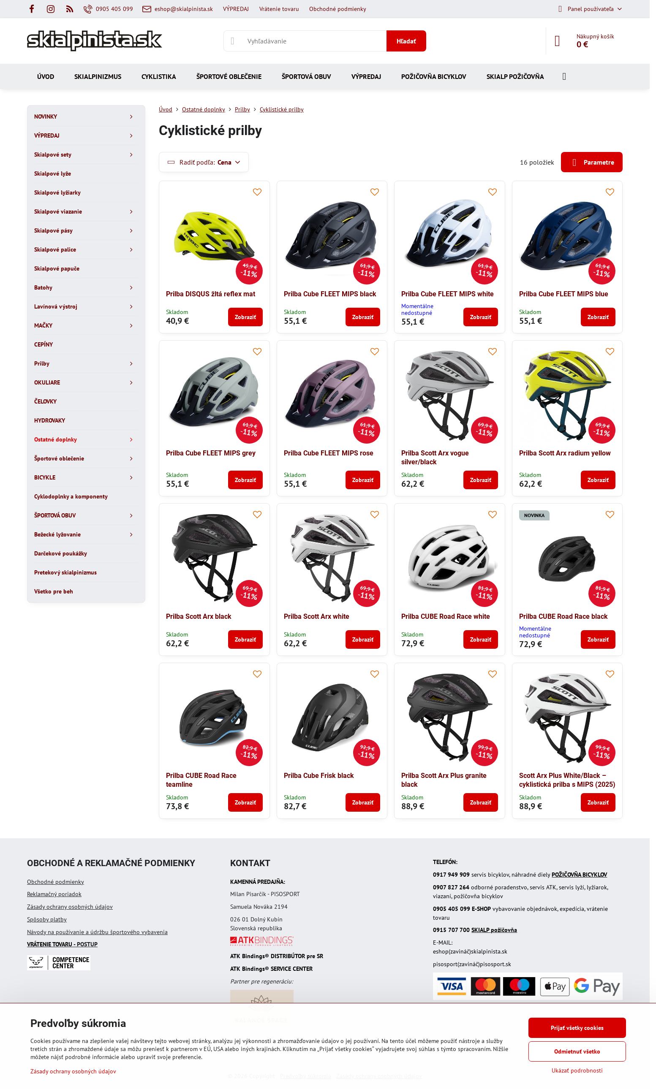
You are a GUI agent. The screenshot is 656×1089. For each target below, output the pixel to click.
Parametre (591, 162)
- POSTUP (62, 944)
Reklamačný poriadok (54, 894)
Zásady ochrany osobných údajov (70, 906)
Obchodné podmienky (55, 882)
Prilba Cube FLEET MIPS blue (563, 294)
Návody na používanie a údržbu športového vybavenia (97, 932)
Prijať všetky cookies (577, 1028)
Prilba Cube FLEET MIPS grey (211, 453)
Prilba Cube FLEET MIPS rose (328, 453)
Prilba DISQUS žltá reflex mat (210, 294)
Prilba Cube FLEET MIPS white (447, 294)
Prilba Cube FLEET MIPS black (330, 294)
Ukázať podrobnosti (577, 1070)
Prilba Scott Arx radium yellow (565, 453)
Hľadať (406, 41)
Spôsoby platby (47, 919)
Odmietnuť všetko (577, 1051)
